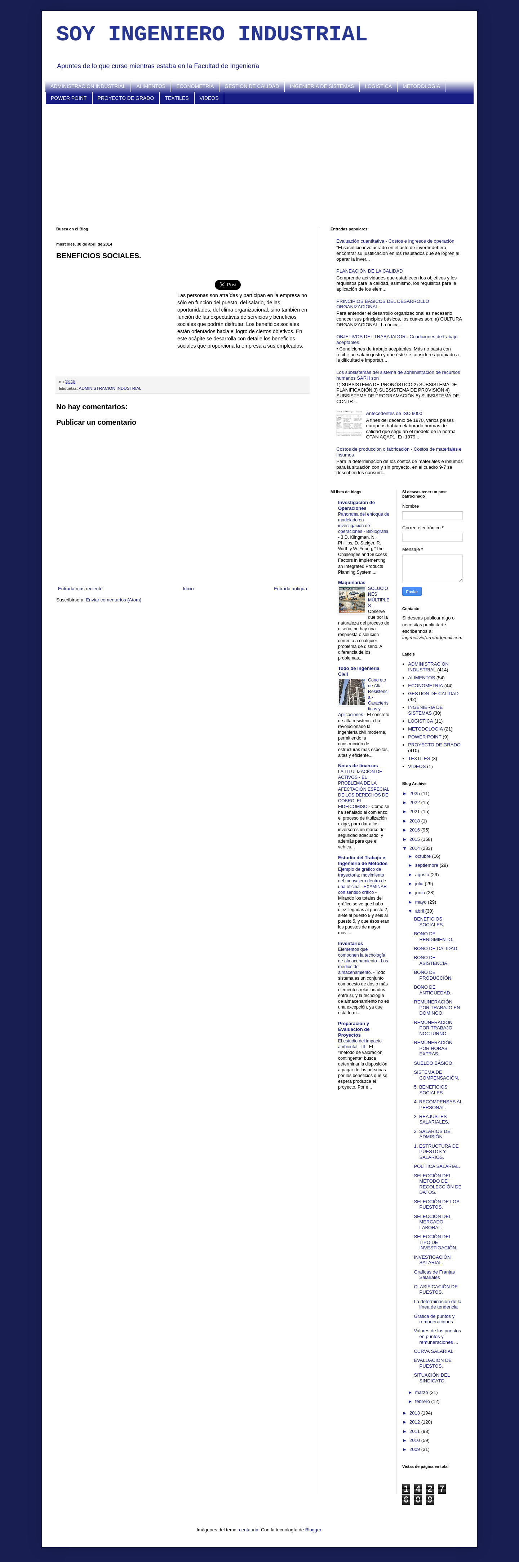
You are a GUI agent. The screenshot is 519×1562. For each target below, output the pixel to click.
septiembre (427, 865)
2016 (415, 830)
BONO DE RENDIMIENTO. (433, 936)
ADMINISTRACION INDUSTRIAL (87, 86)
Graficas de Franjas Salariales (434, 1274)
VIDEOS (209, 98)
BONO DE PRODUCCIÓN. (433, 975)
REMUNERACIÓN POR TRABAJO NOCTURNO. (433, 1028)
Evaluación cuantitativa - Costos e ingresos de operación (395, 241)
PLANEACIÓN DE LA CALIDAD (369, 271)
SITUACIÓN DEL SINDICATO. (431, 1378)
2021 (415, 811)
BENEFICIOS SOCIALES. (429, 921)
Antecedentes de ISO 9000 (394, 413)
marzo (422, 1392)
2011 (415, 1431)
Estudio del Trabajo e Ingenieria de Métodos (362, 860)
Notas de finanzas (358, 765)
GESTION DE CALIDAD (252, 86)
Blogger (313, 1529)
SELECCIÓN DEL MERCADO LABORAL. (432, 1222)
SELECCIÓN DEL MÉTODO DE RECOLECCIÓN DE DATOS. (437, 1184)
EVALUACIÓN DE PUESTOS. (433, 1363)
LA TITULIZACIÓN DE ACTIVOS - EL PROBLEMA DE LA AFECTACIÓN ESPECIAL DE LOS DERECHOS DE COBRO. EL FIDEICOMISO (363, 789)
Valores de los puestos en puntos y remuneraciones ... (437, 1336)
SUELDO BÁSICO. (433, 1063)
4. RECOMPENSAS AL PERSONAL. (438, 1104)
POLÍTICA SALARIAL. (437, 1166)
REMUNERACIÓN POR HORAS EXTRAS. (433, 1048)
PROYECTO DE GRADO (126, 98)
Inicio (188, 588)
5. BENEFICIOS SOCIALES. (430, 1089)
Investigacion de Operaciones (356, 505)
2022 (415, 802)
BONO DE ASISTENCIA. (431, 960)
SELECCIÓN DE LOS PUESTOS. (436, 1204)
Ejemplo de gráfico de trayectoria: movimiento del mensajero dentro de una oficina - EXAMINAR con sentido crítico (362, 881)
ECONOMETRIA (195, 86)
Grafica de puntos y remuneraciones (434, 1319)
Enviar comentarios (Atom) (113, 600)
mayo (421, 902)
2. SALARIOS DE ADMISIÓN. (432, 1134)
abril (420, 911)
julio (420, 883)
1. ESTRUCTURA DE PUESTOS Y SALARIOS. (436, 1151)
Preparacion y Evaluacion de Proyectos (353, 1029)
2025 (415, 793)
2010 (415, 1440)
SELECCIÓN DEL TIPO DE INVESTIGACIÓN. (435, 1242)
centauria (248, 1529)
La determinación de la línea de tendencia (437, 1304)
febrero (423, 1401)
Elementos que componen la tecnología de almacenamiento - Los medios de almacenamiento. (363, 961)
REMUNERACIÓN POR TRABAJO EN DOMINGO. (437, 1007)
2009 (415, 1449)
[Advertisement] (259, 165)
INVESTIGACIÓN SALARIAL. (432, 1260)
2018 (415, 821)
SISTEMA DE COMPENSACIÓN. (436, 1075)
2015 (415, 839)
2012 (415, 1422)
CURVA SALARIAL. (434, 1351)
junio (420, 892)
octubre (423, 856)
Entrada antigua (290, 588)
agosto (423, 874)
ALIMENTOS (150, 86)
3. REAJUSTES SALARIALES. (431, 1119)
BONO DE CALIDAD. (436, 948)
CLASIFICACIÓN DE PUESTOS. (435, 1289)
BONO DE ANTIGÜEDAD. (432, 990)
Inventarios (350, 943)
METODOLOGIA (421, 86)
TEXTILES (176, 98)
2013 (415, 1413)
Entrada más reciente (80, 588)
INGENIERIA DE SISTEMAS (322, 86)
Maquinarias (351, 582)
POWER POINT (69, 98)
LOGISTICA (378, 86)
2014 (415, 848)
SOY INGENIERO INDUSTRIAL (212, 34)
